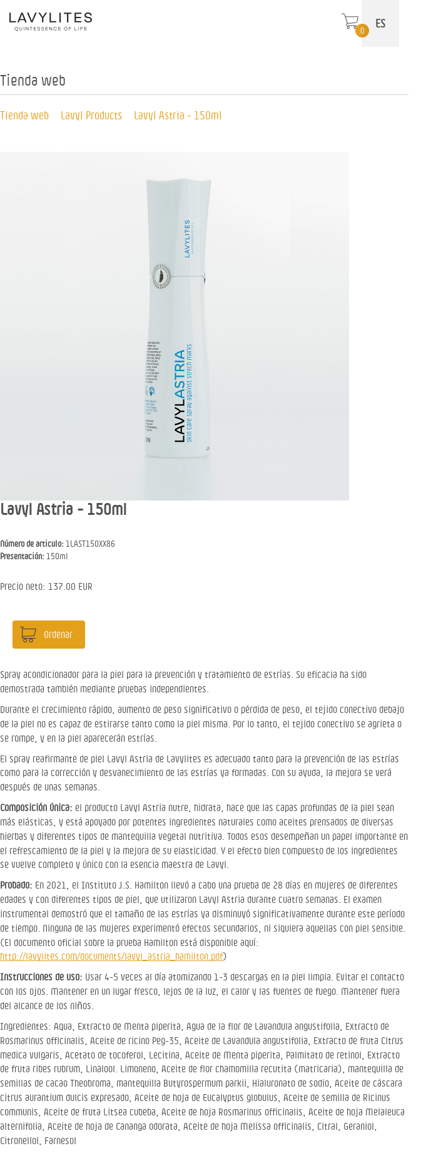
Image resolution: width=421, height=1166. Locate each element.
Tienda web (24, 115)
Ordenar (58, 634)
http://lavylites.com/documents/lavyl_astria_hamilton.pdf (111, 956)
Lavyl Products (91, 115)
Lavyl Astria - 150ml (178, 115)
